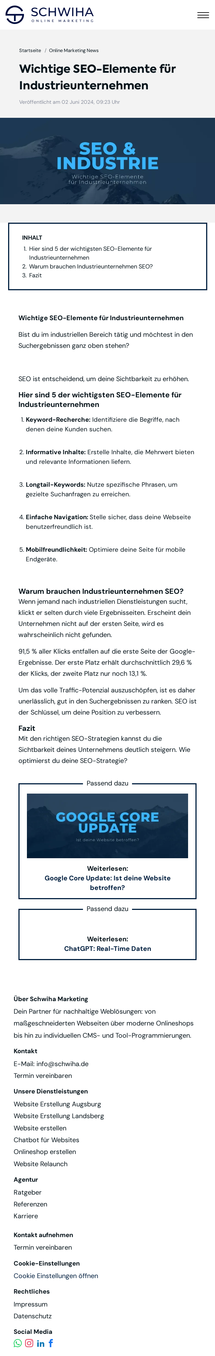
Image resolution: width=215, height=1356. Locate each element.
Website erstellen (40, 1128)
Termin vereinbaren (43, 1075)
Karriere (26, 1216)
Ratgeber (28, 1192)
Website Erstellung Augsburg (57, 1104)
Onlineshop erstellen (45, 1151)
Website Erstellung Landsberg (59, 1116)
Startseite (30, 50)
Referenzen (30, 1204)
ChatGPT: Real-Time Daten (107, 948)
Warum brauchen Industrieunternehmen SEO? (91, 266)
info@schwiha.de (63, 1063)
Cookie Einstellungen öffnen (56, 1275)
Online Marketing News (74, 50)
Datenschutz (33, 1316)
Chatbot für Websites (46, 1140)
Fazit (35, 275)
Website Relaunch (40, 1164)
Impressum (31, 1304)
